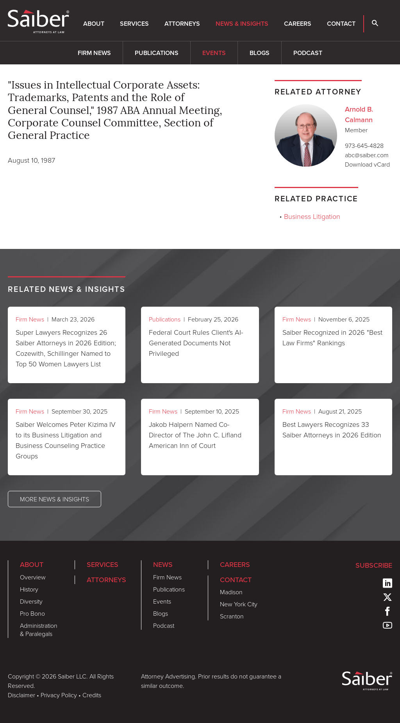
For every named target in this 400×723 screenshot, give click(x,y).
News (163, 565)
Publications (157, 52)
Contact (341, 23)
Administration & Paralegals (38, 629)
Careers (297, 23)
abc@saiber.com (367, 155)
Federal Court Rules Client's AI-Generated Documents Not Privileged (196, 342)
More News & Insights (54, 499)
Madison (231, 592)
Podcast (307, 52)
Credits (91, 695)
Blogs (260, 52)
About (93, 23)
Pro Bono (32, 613)
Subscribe (373, 565)
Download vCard (367, 164)
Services (134, 23)
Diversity (31, 601)
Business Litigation (312, 216)
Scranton (232, 616)
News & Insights (242, 23)
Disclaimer (21, 695)
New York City (238, 604)
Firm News (94, 52)
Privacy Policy (59, 695)
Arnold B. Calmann (359, 114)
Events (214, 52)
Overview (33, 577)
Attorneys (182, 23)
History (29, 589)
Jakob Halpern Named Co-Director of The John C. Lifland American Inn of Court (195, 434)
